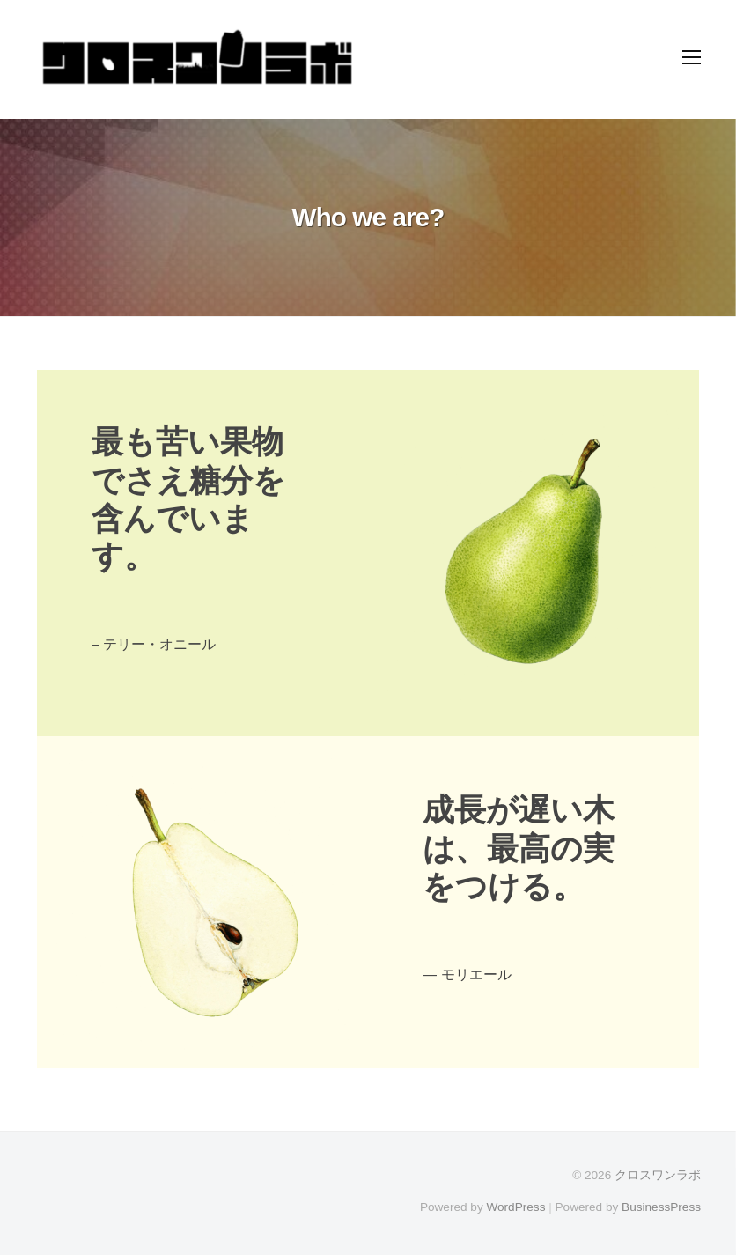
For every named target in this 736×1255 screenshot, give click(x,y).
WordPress (515, 1207)
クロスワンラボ (658, 1175)
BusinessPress (661, 1207)
